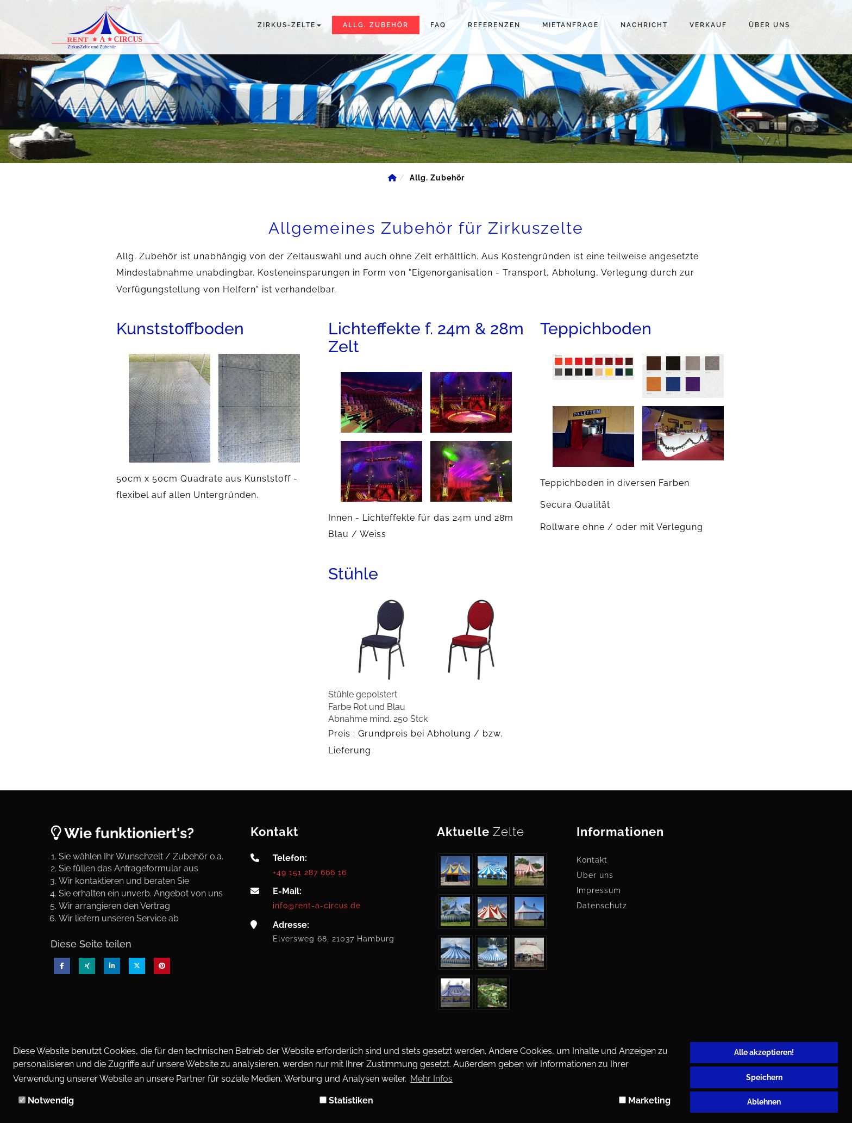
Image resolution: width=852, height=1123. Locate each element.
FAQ (438, 25)
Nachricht (644, 25)
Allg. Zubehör (376, 25)
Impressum (599, 890)
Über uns (769, 25)
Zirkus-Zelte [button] (289, 25)
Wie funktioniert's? (122, 833)
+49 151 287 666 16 (310, 872)
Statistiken (346, 1100)
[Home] (392, 177)
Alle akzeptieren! (764, 1052)
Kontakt (592, 860)
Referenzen (494, 25)
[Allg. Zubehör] (437, 177)
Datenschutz (602, 905)
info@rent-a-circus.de (317, 905)
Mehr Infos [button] (431, 1079)
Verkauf (708, 25)
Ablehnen (764, 1101)
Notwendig (46, 1100)
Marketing (645, 1100)
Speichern (764, 1077)
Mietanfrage (570, 25)
